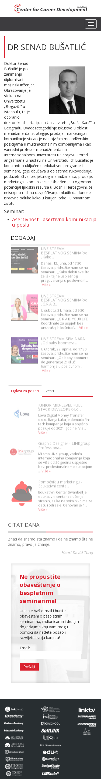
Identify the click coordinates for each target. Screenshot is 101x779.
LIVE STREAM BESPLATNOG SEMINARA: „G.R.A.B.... (64, 297)
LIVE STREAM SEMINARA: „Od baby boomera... (63, 338)
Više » (46, 282)
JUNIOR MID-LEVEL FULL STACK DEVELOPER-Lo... (60, 404)
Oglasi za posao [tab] (25, 390)
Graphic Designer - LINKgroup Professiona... (64, 442)
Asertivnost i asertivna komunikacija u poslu (54, 222)
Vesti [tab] (50, 390)
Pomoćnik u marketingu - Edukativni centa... (60, 481)
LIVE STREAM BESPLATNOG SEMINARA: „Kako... (64, 250)
